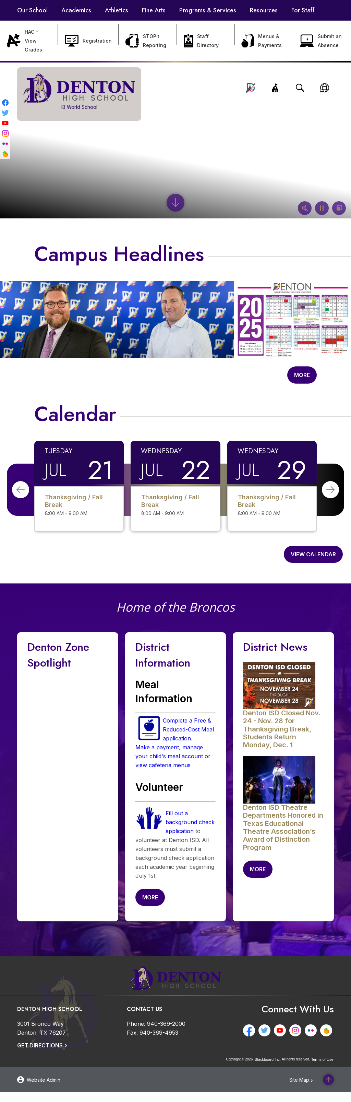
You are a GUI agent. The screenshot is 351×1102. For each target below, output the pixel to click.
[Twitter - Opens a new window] (5, 111)
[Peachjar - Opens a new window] (5, 153)
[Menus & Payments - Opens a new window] (264, 41)
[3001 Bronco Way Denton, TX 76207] (41, 1038)
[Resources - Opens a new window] (264, 10)
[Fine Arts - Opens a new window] (153, 10)
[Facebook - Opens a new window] (5, 101)
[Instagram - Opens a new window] (5, 132)
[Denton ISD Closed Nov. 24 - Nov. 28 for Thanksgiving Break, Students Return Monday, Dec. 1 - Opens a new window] (281, 735)
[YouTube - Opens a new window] (5, 122)
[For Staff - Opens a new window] (303, 10)
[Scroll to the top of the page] (328, 1089)
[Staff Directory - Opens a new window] (206, 41)
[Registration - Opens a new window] (88, 41)
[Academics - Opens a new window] (76, 10)
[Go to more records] (302, 378)
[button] (275, 88)
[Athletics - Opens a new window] (116, 10)
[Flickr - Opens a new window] (5, 142)
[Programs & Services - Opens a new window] (207, 10)
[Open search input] (300, 88)
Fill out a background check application (190, 828)
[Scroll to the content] (175, 203)
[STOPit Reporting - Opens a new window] (148, 41)
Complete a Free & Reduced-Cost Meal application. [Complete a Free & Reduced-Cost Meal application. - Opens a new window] (188, 736)
